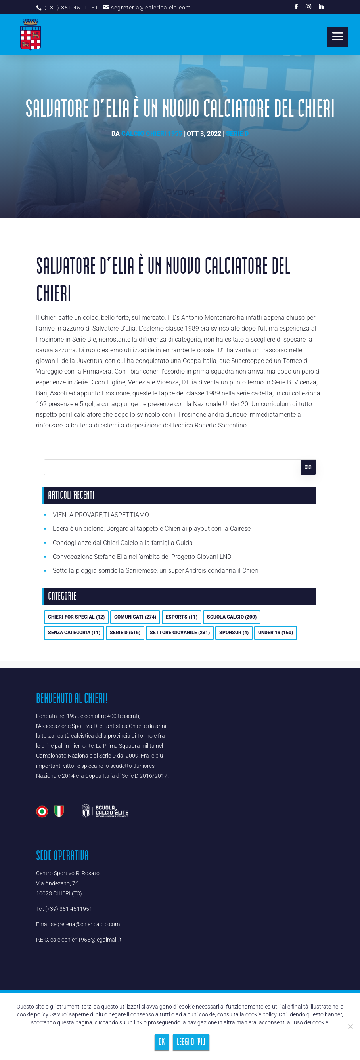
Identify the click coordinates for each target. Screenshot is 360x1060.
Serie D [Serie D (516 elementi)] (125, 632)
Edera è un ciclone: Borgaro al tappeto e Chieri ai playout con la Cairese (152, 528)
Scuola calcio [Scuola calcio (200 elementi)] (232, 617)
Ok (162, 1042)
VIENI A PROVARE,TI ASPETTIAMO (101, 515)
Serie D (237, 133)
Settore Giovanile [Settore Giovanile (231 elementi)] (180, 632)
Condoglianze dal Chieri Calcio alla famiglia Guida (123, 543)
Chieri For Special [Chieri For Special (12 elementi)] (76, 617)
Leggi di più (191, 1042)
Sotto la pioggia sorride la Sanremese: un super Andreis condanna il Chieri (155, 570)
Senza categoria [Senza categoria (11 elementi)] (74, 632)
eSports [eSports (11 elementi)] (181, 617)
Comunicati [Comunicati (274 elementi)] (135, 617)
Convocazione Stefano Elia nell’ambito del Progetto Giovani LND (142, 556)
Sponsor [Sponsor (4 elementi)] (234, 632)
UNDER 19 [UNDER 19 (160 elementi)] (275, 632)
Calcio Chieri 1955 (151, 133)
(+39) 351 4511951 (70, 7)
